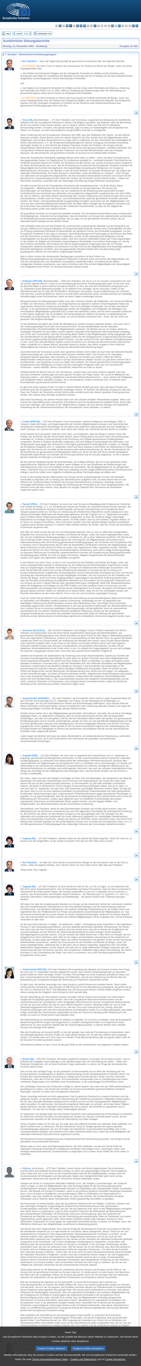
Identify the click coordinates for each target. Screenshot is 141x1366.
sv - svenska (136, 25)
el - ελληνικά (77, 25)
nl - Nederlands (112, 25)
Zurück (19, 33)
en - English (81, 25)
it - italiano (95, 25)
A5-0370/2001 (29, 66)
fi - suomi (133, 25)
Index (8, 33)
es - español (60, 25)
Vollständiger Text (44, 33)
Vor (26, 33)
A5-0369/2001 (29, 98)
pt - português (119, 25)
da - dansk (67, 25)
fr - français (84, 25)
